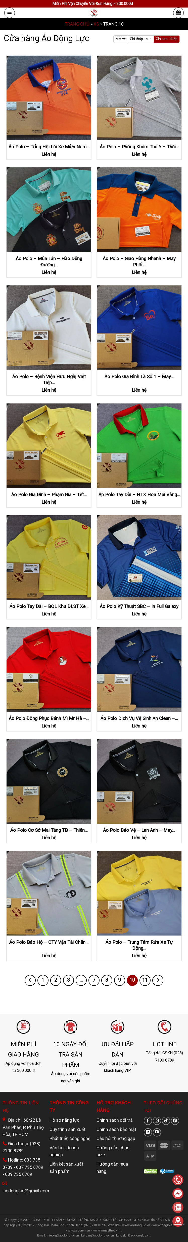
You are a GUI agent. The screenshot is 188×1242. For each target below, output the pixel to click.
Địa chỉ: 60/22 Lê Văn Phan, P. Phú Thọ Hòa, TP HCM (23, 1127)
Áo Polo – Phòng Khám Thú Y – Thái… (139, 147)
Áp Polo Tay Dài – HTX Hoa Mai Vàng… (139, 494)
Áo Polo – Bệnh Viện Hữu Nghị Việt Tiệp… (49, 379)
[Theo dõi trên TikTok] (166, 1121)
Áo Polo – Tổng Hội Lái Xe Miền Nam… (49, 147)
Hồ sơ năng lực (64, 1120)
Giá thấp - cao (141, 39)
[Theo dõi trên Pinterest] (175, 1121)
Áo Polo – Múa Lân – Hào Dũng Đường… (49, 261)
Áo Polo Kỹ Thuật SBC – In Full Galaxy (139, 606)
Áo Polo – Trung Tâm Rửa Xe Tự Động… (139, 945)
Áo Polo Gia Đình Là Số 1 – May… (139, 376)
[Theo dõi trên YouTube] (157, 1132)
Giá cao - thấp (166, 39)
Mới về (121, 39)
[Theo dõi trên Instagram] (157, 1121)
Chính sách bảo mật (116, 1129)
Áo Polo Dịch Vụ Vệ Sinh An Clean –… (139, 718)
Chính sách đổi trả (115, 1120)
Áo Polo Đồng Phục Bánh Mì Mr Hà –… (49, 718)
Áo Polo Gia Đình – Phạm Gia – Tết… (49, 494)
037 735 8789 (29, 1167)
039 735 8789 (18, 1174)
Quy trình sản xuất (67, 1129)
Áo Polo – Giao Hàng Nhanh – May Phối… (139, 261)
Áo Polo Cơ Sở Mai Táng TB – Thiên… (49, 830)
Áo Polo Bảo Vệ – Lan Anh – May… (139, 830)
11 (145, 980)
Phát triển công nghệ (70, 1138)
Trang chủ (77, 24)
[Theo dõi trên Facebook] (148, 1121)
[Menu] (9, 13)
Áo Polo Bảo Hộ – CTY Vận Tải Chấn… (48, 942)
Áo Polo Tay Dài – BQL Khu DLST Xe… (49, 606)
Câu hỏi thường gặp (116, 1138)
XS (96, 24)
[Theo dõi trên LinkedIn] (148, 1132)
